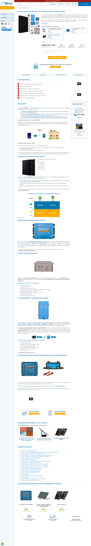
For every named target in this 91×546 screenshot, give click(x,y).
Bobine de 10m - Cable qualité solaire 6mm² (32, 462)
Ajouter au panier (26, 511)
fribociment (28, 440)
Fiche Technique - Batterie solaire (27, 98)
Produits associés (78, 74)
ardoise (30, 439)
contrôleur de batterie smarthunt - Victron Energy (31, 388)
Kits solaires (4, 14)
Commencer (55, 66)
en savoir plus (50, 32)
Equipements (4, 17)
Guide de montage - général (26, 86)
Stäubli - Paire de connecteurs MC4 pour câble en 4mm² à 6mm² (36, 461)
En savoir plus (45, 23)
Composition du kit (60, 74)
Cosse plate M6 (25, 477)
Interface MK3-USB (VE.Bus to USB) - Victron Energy (34, 478)
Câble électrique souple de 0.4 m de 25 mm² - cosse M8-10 (35, 467)
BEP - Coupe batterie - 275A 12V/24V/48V (31, 458)
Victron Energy (79, 107)
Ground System (47, 439)
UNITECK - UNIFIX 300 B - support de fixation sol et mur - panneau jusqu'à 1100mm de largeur (43, 505)
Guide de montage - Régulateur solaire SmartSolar (31, 91)
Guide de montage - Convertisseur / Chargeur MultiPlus (32, 95)
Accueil (20, 7)
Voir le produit (61, 511)
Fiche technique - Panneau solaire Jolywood (30, 88)
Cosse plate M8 (25, 474)
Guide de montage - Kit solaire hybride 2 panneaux (31, 84)
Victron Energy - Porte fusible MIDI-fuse (31, 471)
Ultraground (40, 439)
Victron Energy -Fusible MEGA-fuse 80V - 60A (32, 470)
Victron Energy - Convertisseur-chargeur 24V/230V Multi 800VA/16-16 (38, 455)
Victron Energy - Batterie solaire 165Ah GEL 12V (32, 453)
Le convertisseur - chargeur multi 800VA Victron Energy (31, 323)
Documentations (26, 74)
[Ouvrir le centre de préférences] (2, 543)
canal (26, 439)
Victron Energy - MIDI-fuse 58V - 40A (30, 472)
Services (3, 20)
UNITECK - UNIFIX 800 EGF (61, 504)
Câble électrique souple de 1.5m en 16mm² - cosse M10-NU (35, 465)
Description (43, 74)
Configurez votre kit (5, 7)
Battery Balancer (61, 386)
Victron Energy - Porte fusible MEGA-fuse (31, 468)
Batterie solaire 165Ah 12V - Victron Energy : (28, 283)
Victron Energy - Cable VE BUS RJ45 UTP (31, 480)
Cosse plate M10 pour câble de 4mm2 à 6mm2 (32, 475)
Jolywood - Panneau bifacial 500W (29, 451)
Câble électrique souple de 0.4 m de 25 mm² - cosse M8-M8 (35, 464)
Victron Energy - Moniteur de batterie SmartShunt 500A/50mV (36, 456)
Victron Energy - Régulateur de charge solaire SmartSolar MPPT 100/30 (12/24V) (40, 452)
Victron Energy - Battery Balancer (29, 459)
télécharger (34, 413)
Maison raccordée (5, 10)
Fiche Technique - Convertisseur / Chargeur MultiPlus (32, 93)
